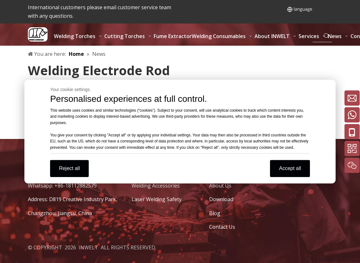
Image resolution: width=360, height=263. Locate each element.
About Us (220, 185)
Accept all (290, 168)
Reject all (69, 168)
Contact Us (222, 226)
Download (221, 199)
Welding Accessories (156, 185)
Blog (214, 213)
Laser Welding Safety (157, 199)
